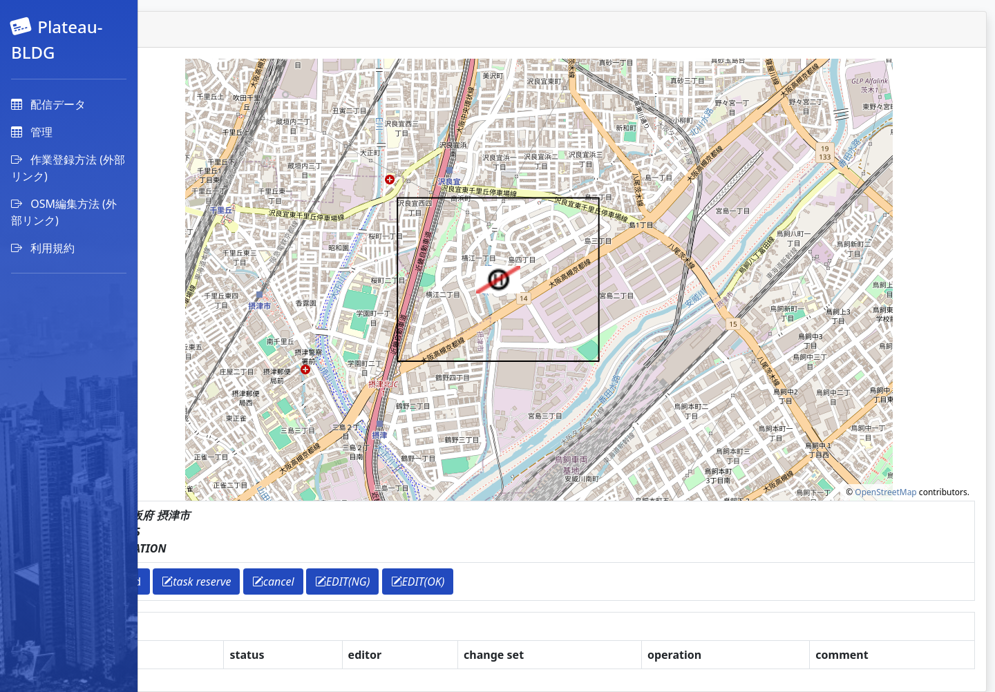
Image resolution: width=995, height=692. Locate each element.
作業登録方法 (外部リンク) (68, 168)
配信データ (48, 104)
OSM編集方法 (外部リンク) (64, 212)
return (189, 581)
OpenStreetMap (885, 492)
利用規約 (43, 248)
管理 (32, 132)
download (252, 581)
